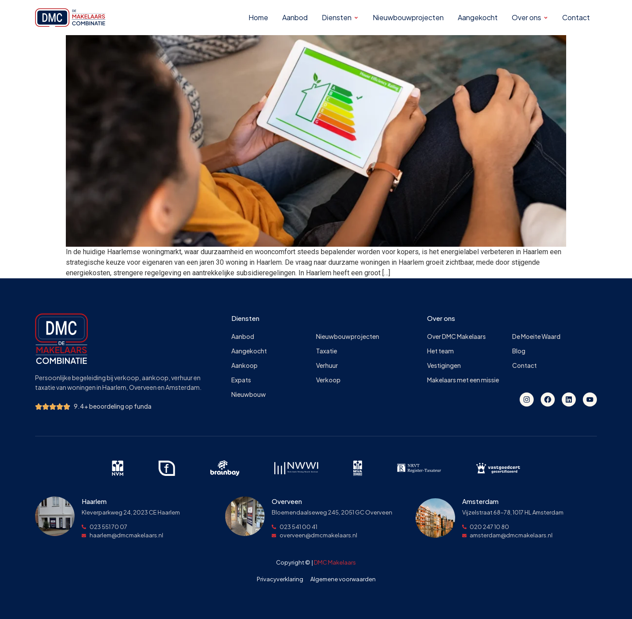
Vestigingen (444, 365)
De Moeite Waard (536, 336)
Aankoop (244, 365)
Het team (440, 351)
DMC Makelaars (335, 562)
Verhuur (327, 365)
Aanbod (242, 336)
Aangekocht (249, 351)
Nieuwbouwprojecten (347, 336)
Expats (241, 380)
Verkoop (328, 380)
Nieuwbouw (248, 394)
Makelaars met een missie (463, 380)
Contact (524, 365)
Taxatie (326, 351)
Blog (518, 351)
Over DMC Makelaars (456, 336)
